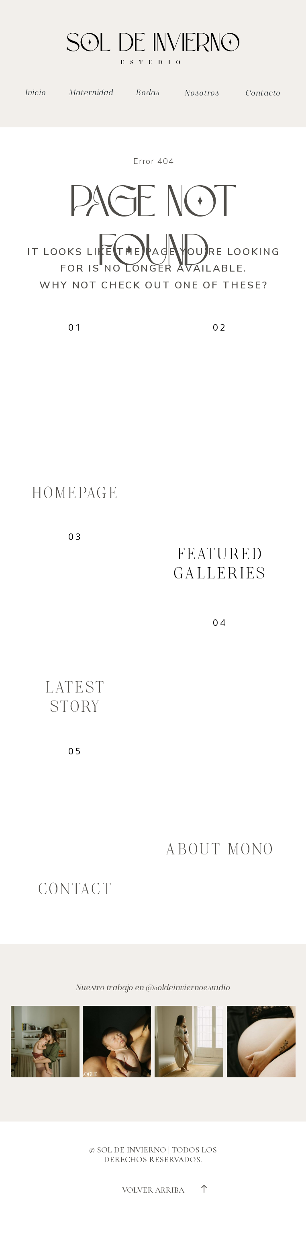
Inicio (35, 92)
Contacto (263, 93)
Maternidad (91, 92)
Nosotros (202, 93)
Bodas (147, 92)
